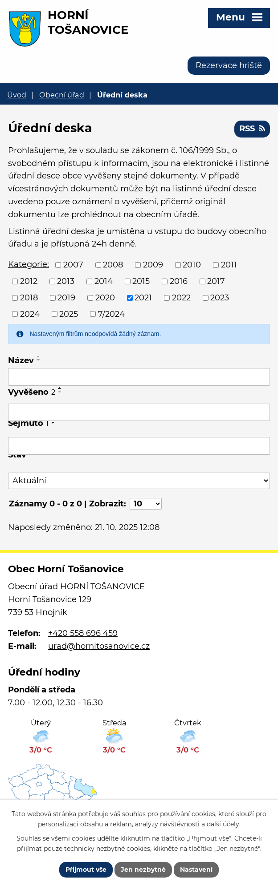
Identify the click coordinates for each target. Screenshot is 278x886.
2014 (103, 281)
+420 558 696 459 (83, 633)
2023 (219, 298)
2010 (192, 265)
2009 (153, 265)
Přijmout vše (85, 870)
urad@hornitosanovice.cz (99, 646)
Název (21, 360)
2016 (179, 281)
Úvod (16, 94)
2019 (66, 298)
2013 (65, 281)
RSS (252, 129)
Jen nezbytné (143, 870)
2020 (105, 298)
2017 (216, 281)
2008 (113, 265)
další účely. (224, 824)
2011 (229, 265)
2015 (141, 281)
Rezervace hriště (229, 65)
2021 (143, 298)
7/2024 (111, 314)
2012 (28, 281)
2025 (68, 314)
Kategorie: (28, 264)
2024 (30, 314)
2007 (73, 265)
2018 (29, 298)
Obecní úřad (61, 94)
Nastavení (196, 870)
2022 (181, 298)
